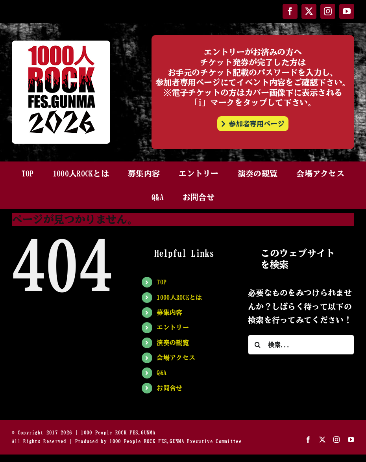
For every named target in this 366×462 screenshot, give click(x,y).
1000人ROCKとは (179, 297)
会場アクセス (176, 357)
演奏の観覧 (173, 343)
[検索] (258, 344)
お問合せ (169, 388)
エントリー (173, 327)
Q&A (161, 372)
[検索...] (301, 344)
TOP (161, 282)
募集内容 (169, 312)
